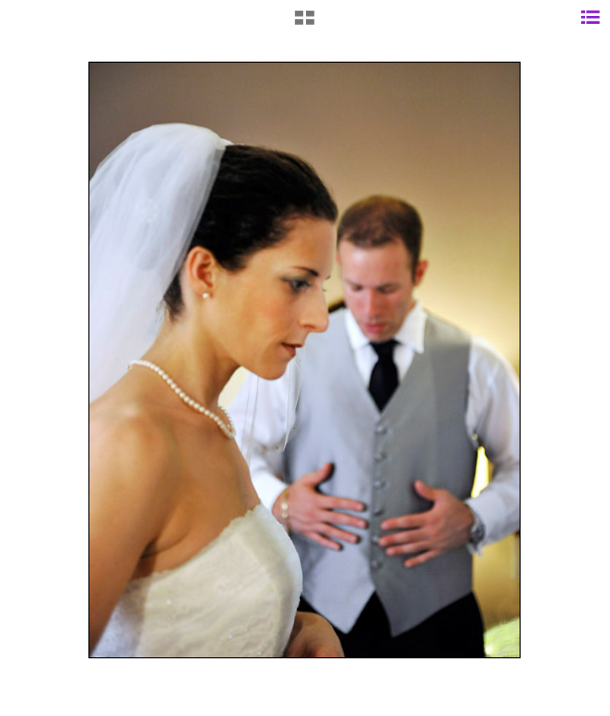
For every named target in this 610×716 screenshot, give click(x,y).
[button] (304, 25)
